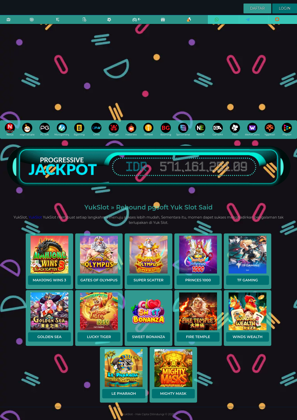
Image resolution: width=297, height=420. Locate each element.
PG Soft (45, 129)
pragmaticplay (27, 129)
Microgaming (62, 129)
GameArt (217, 129)
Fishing (55, 22)
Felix (235, 129)
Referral (186, 22)
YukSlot (35, 217)
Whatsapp (215, 22)
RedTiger (114, 129)
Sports (106, 22)
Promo (160, 22)
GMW (96, 129)
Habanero (131, 129)
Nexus (10, 129)
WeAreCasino (252, 129)
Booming (165, 129)
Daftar (257, 8)
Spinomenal (183, 129)
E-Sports (133, 22)
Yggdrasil (269, 129)
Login (284, 8)
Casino (29, 22)
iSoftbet (148, 129)
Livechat (275, 22)
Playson (287, 129)
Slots (6, 22)
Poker (82, 22)
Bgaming (79, 129)
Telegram (246, 22)
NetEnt (200, 129)
